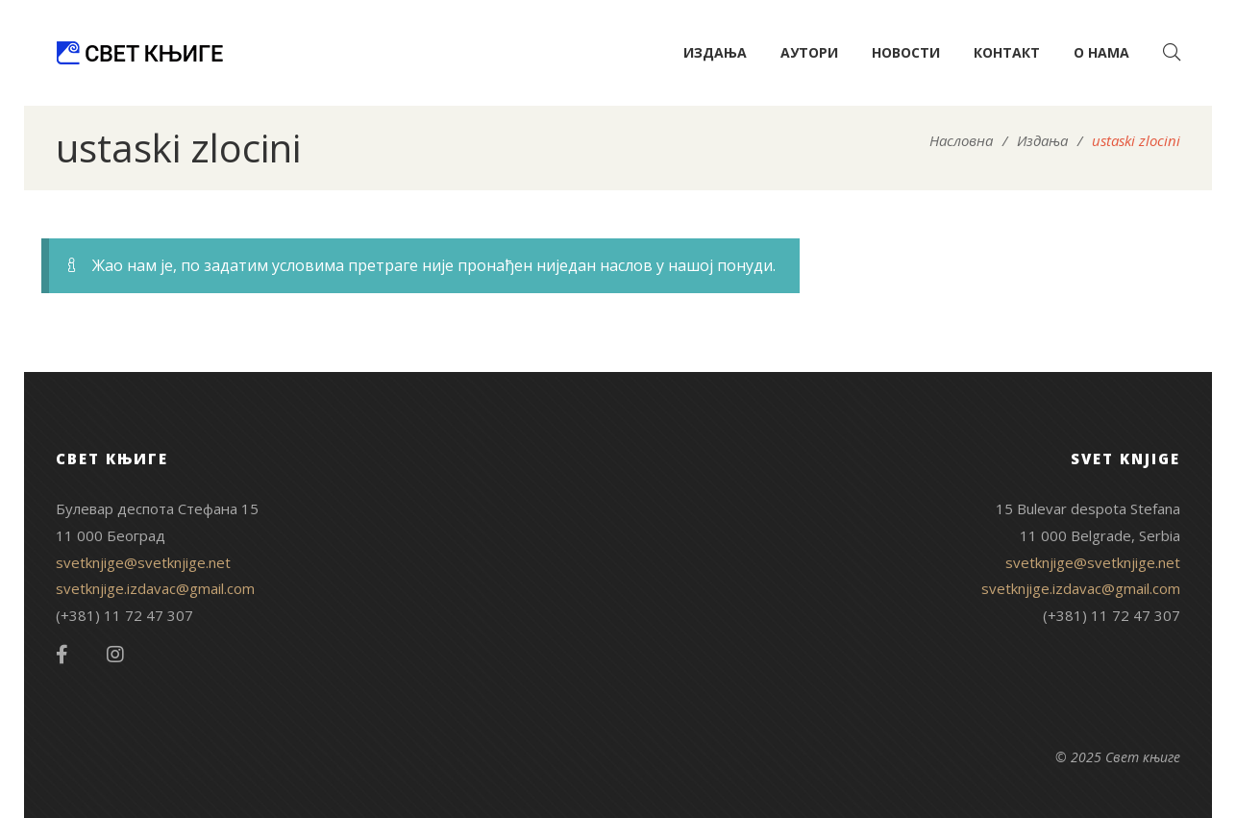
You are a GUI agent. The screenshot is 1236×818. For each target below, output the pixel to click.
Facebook (62, 654)
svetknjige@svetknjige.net (143, 562)
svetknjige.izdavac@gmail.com (155, 588)
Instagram (115, 654)
